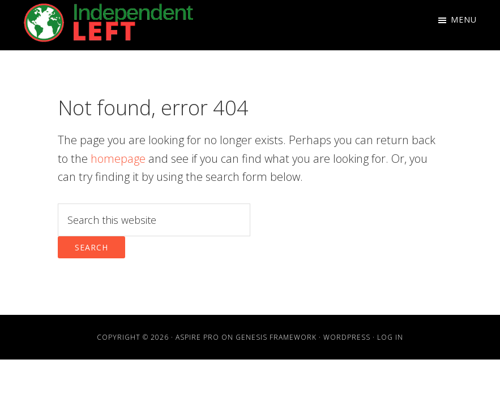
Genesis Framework (276, 337)
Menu (464, 19)
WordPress (346, 337)
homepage (118, 158)
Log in (390, 337)
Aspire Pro (197, 337)
